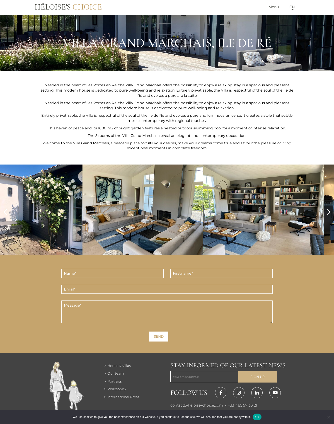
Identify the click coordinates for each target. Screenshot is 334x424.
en (292, 7)
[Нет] (328, 417)
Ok (257, 417)
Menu (274, 7)
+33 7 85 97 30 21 (242, 405)
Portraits (114, 381)
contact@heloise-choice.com (196, 405)
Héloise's (68, 7)
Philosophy (116, 389)
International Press (123, 397)
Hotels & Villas (119, 365)
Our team (115, 373)
